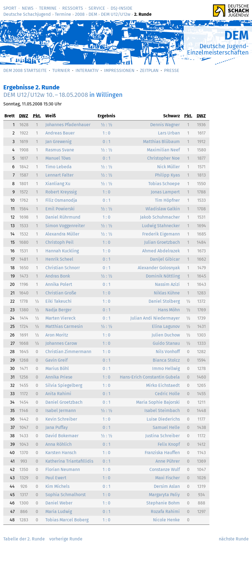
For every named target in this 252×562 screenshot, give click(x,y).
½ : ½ (106, 124)
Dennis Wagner (165, 124)
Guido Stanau (166, 343)
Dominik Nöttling (163, 276)
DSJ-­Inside (122, 8)
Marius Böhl (57, 368)
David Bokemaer (62, 435)
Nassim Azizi (167, 284)
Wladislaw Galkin (163, 208)
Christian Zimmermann (68, 351)
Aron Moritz (56, 335)
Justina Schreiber (162, 435)
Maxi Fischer (167, 477)
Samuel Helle (166, 427)
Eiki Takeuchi (58, 301)
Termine (48, 8)
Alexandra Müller (62, 234)
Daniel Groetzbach (63, 402)
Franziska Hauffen (162, 452)
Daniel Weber (58, 503)
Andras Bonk (57, 276)
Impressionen (119, 70)
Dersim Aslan (167, 486)
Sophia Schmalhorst (65, 494)
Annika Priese (58, 377)
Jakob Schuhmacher (160, 217)
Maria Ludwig (58, 511)
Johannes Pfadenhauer (67, 124)
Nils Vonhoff (168, 351)
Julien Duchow (166, 335)
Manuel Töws (58, 158)
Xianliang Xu (57, 183)
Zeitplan (149, 70)
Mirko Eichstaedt (163, 385)
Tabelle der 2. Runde (24, 539)
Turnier (61, 70)
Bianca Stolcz (166, 360)
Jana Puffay (56, 427)
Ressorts (72, 8)
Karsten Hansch (60, 452)
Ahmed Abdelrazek (161, 250)
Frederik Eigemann (161, 234)
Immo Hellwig (166, 368)
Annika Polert (58, 284)
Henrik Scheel (59, 259)
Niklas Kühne (167, 293)
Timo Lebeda (58, 166)
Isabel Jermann (60, 410)
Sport (9, 8)
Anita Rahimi (58, 393)
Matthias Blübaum (161, 141)
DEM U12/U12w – (45, 95)
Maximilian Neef (163, 149)
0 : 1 (106, 141)
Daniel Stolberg (164, 301)
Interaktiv (87, 70)
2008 (80, 14)
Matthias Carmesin (64, 326)
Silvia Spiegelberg (63, 385)
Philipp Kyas (167, 175)
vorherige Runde (65, 539)
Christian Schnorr (62, 267)
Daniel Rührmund (62, 217)
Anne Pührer (167, 461)
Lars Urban (169, 133)
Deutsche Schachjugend (27, 14)
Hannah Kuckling (62, 250)
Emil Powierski (60, 208)
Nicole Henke (166, 519)
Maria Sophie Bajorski (158, 402)
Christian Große (60, 293)
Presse (171, 70)
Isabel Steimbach (162, 410)
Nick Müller (168, 166)
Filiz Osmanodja (61, 200)
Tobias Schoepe (164, 183)
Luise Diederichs (163, 419)
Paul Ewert (55, 477)
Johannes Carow (61, 343)
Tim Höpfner (167, 200)
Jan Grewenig (58, 141)
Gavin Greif (56, 360)
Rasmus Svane (59, 149)
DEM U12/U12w (115, 14)
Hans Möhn (169, 309)
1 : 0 (106, 133)
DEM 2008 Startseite (25, 70)
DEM (93, 14)
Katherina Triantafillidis (69, 461)
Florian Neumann (62, 469)
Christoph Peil (59, 242)
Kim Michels (57, 486)
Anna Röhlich (58, 444)
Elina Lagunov (166, 326)
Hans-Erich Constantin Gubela (150, 377)
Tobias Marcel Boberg (67, 519)
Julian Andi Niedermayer (155, 318)
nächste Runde (234, 539)
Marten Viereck (60, 318)
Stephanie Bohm (163, 503)
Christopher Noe (163, 158)
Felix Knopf (169, 444)
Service (97, 8)
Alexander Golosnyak (159, 267)
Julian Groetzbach (162, 242)
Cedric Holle (167, 393)
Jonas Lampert (165, 192)
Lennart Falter (59, 175)
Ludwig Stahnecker (161, 225)
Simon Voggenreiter (65, 225)
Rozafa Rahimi (165, 511)
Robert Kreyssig (61, 192)
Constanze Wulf (164, 469)
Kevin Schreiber (61, 419)
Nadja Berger (58, 309)
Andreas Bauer (60, 133)
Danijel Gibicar (165, 259)
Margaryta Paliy (164, 494)
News (27, 8)
